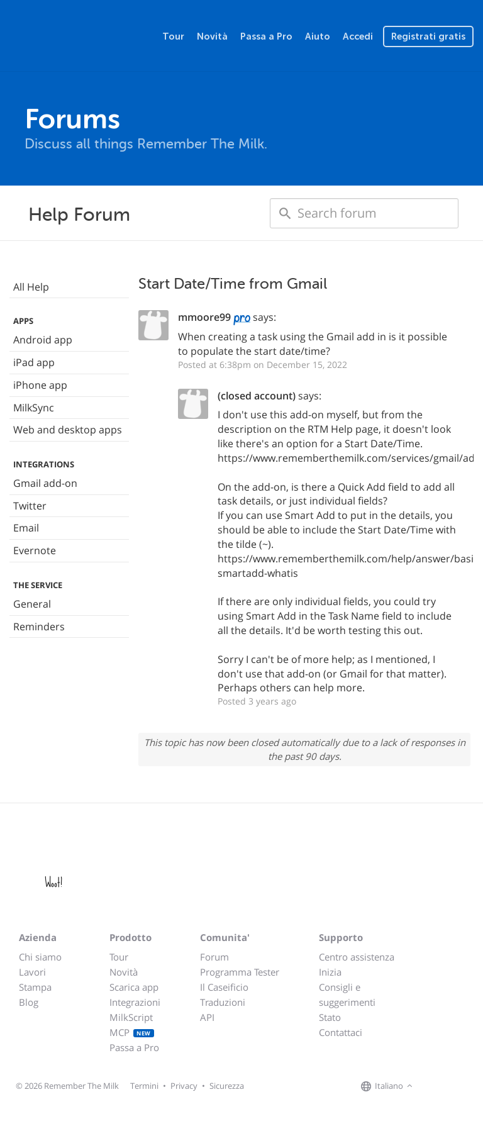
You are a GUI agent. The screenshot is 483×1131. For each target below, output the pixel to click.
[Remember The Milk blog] (467, 1086)
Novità (212, 36)
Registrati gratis (428, 36)
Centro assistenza (356, 956)
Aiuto (317, 36)
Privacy (183, 1085)
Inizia (330, 972)
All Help (31, 287)
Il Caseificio (224, 987)
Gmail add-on (45, 483)
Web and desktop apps (67, 430)
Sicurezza (226, 1085)
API (207, 1017)
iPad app (34, 362)
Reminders (39, 626)
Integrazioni (134, 1002)
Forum (214, 956)
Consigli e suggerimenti (347, 994)
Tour (173, 36)
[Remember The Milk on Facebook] (434, 1086)
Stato (330, 1017)
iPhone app (40, 385)
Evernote (34, 550)
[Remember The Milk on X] (451, 1086)
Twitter (30, 506)
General (32, 604)
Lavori (32, 972)
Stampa (35, 987)
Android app (42, 340)
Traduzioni (222, 1002)
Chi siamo (40, 956)
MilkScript (131, 1017)
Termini (144, 1085)
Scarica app (133, 987)
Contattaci (340, 1032)
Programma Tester (239, 972)
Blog (28, 1002)
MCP (131, 1032)
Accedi (358, 36)
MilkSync (33, 408)
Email (26, 528)
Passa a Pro (266, 36)
